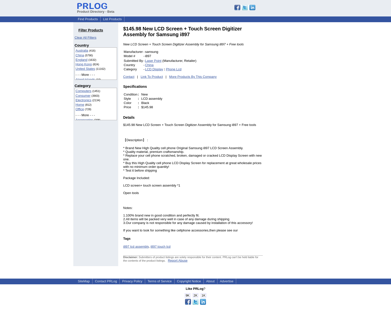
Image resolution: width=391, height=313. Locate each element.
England (82, 60)
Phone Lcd (174, 69)
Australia (82, 50)
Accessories (84, 120)
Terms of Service (160, 281)
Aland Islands (85, 79)
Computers (84, 91)
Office (80, 109)
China (80, 55)
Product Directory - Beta (95, 9)
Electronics (84, 100)
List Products (112, 19)
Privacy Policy (132, 281)
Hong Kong (84, 64)
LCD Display (154, 69)
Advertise (226, 281)
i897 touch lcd (161, 246)
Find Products (88, 19)
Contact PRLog (106, 281)
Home (80, 104)
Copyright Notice (189, 281)
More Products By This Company (193, 77)
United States (85, 69)
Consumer (83, 96)
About (210, 281)
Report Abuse (178, 260)
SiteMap (84, 281)
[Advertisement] (296, 101)
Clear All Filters (85, 37)
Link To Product (152, 77)
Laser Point (153, 61)
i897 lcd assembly (136, 246)
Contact (128, 77)
